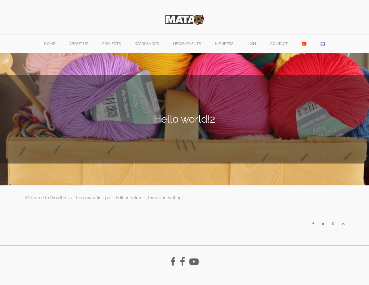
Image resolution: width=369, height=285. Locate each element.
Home (49, 43)
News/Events (187, 43)
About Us (78, 43)
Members (224, 43)
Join (252, 43)
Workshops (147, 43)
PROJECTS (111, 43)
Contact (279, 43)
